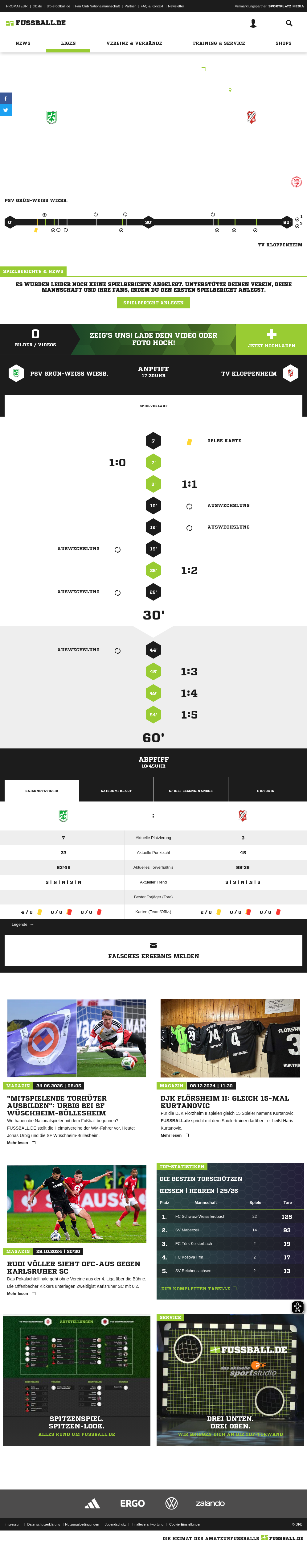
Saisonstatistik (42, 790)
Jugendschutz (115, 1524)
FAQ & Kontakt (152, 6)
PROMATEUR (16, 6)
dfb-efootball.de (58, 6)
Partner (130, 6)
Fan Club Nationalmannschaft (97, 6)
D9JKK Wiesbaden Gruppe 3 (153, 70)
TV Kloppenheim (251, 139)
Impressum (13, 1524)
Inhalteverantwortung (147, 1524)
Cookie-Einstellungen (185, 1524)
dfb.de (37, 6)
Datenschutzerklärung (43, 1524)
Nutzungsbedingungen (82, 1524)
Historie (265, 790)
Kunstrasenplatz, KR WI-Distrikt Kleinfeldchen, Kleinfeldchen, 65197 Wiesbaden (153, 90)
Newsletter (176, 6)
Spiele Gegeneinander (191, 790)
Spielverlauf (153, 405)
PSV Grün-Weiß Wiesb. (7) (52, 143)
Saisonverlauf (116, 790)
